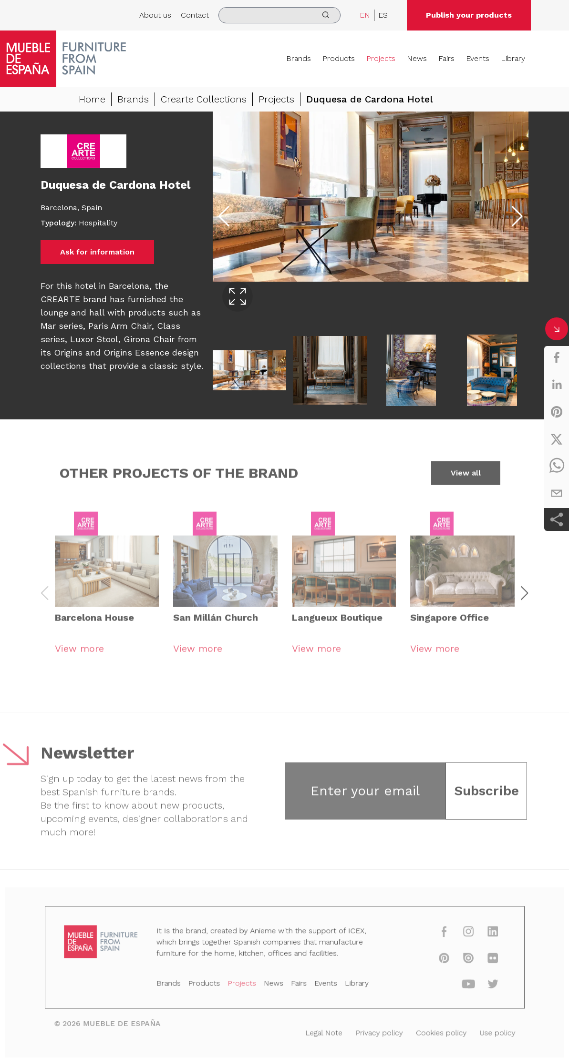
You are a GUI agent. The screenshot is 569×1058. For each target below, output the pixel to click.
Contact (195, 15)
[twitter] (556, 438)
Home (92, 99)
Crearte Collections (204, 99)
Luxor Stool (94, 339)
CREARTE (62, 299)
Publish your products (469, 15)
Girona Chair (149, 339)
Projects (380, 58)
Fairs (446, 58)
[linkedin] (556, 384)
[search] (279, 15)
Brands (298, 58)
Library (513, 58)
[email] (556, 493)
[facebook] (556, 357)
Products (338, 58)
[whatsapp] (556, 466)
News (417, 58)
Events (477, 58)
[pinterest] (556, 411)
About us (155, 15)
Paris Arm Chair (120, 326)
